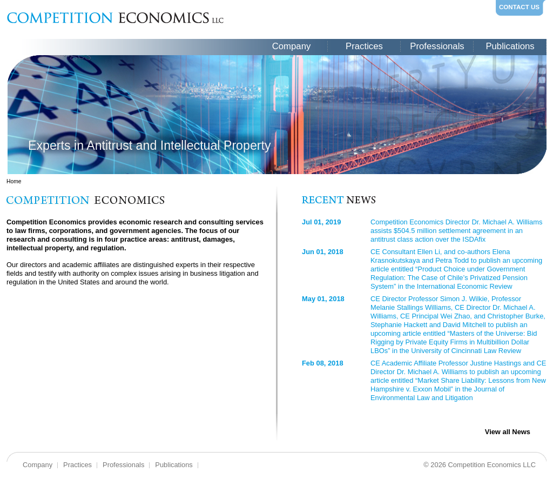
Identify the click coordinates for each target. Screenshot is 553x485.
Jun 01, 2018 (322, 252)
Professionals (437, 46)
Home (13, 181)
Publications (509, 46)
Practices (364, 46)
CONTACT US (519, 7)
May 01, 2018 (323, 299)
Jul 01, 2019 (321, 222)
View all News (507, 432)
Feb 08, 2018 (322, 363)
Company (291, 46)
